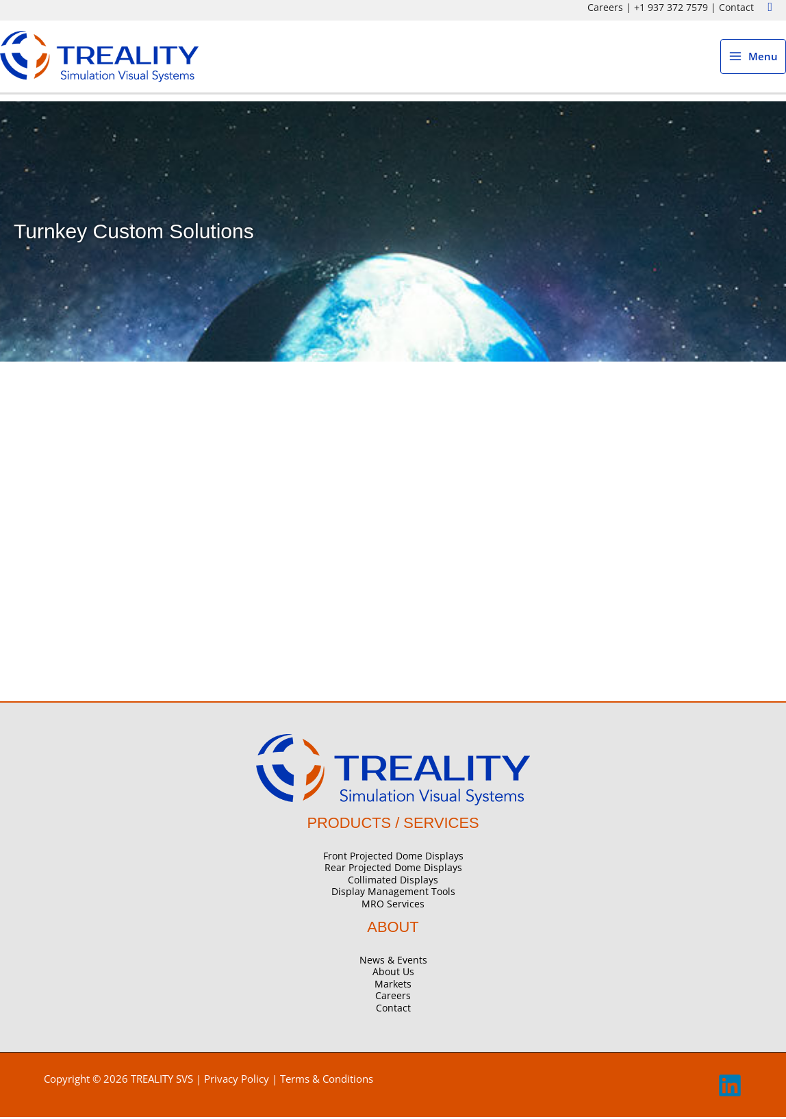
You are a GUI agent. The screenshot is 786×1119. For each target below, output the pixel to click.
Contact (736, 7)
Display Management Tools (393, 894)
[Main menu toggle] (753, 57)
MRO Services (393, 905)
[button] (770, 7)
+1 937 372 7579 (671, 7)
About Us (393, 974)
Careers (605, 7)
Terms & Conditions (326, 1080)
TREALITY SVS (162, 1080)
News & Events (393, 961)
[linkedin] (730, 1096)
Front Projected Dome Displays (393, 857)
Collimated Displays (393, 881)
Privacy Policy (236, 1080)
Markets (393, 985)
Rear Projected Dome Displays (393, 870)
